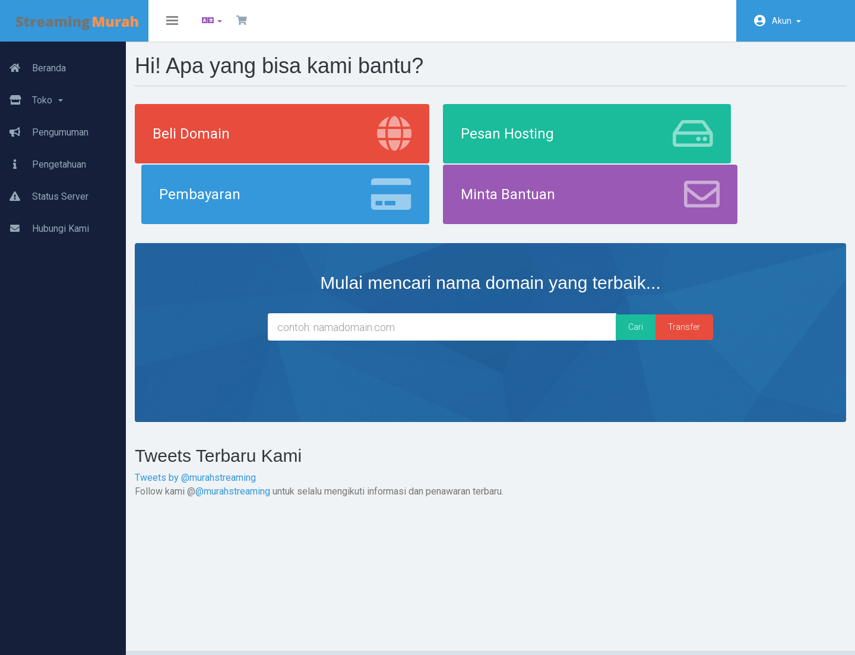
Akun (786, 21)
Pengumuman (44, 128)
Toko (31, 96)
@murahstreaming (264, 437)
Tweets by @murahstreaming (226, 424)
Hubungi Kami (44, 224)
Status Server (44, 192)
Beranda (33, 64)
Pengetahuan (43, 160)
